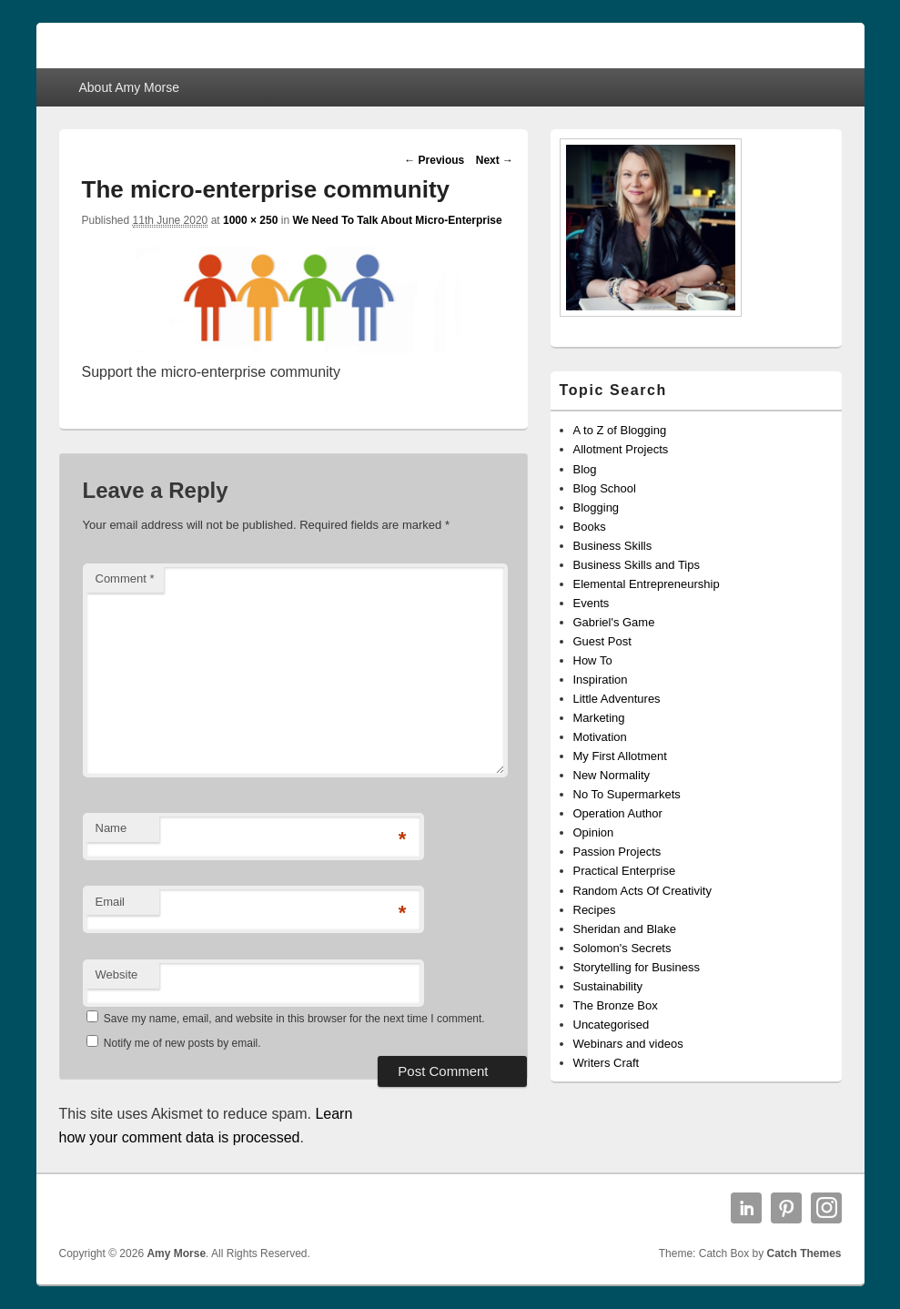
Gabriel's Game (614, 622)
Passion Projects (617, 851)
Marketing (599, 718)
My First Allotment (620, 756)
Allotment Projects (621, 449)
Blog (585, 469)
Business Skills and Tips (636, 565)
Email (111, 901)
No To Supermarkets (627, 794)
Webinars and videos (628, 1043)
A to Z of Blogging (620, 430)
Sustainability (608, 986)
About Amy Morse (128, 87)
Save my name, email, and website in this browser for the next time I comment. (294, 1018)
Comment (125, 578)
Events (591, 603)
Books (589, 526)
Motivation (600, 737)
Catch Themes (803, 1253)
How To (592, 660)
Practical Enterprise (624, 871)
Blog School (604, 488)
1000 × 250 (250, 220)
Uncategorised (611, 1024)
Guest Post (602, 641)
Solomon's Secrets (622, 948)
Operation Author (617, 813)
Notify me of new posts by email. (182, 1043)
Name (111, 828)
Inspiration (600, 679)
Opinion (593, 832)
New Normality (612, 775)
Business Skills (612, 546)
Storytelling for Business (636, 967)
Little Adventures (617, 698)
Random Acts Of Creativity (642, 891)
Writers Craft (606, 1063)
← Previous (434, 160)
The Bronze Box (615, 1005)
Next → (494, 160)
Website (117, 974)
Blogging (596, 507)
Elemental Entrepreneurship (646, 584)
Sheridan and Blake (624, 929)
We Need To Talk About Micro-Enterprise (396, 220)
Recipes (594, 910)
